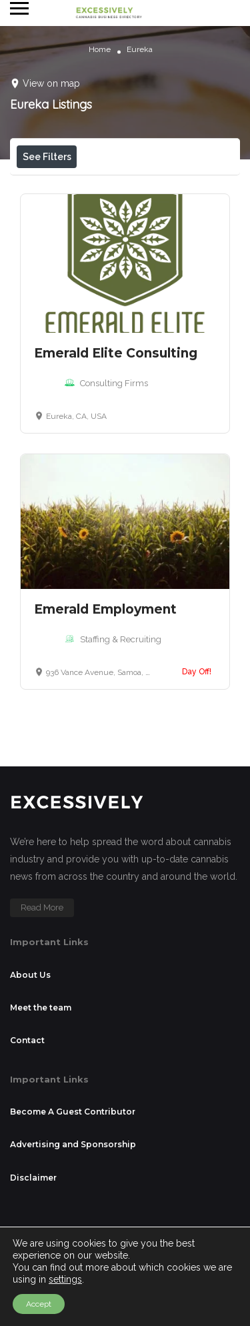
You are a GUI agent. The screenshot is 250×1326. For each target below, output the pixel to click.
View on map (51, 83)
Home (100, 49)
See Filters (47, 156)
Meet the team (40, 1102)
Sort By (47, 246)
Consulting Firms (114, 477)
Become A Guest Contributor (72, 1206)
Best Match (133, 216)
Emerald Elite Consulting (115, 447)
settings (65, 1279)
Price (45, 186)
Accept (38, 1304)
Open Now (118, 186)
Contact (27, 1134)
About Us (30, 1069)
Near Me (54, 216)
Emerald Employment (105, 703)
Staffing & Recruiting (120, 733)
